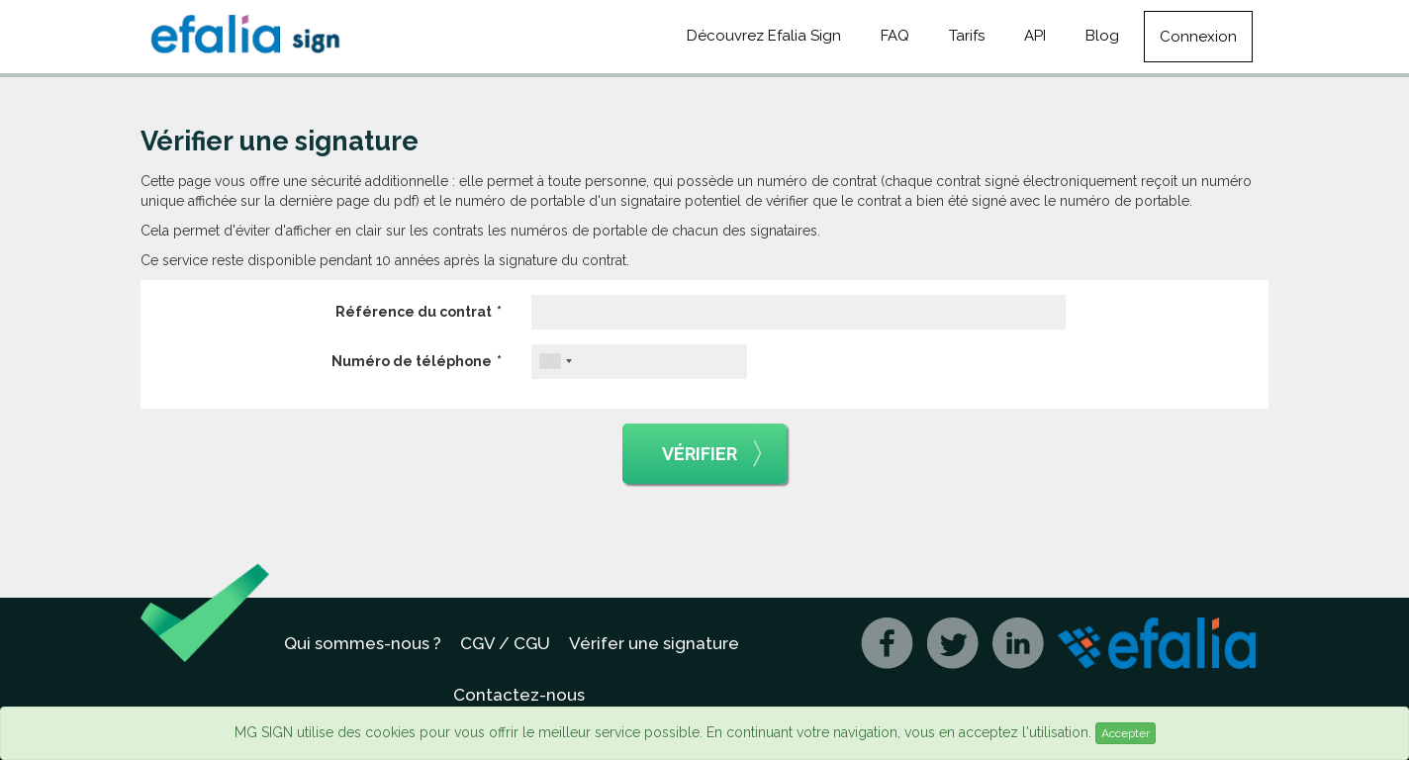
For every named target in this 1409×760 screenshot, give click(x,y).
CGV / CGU (505, 643)
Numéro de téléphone (411, 361)
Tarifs (967, 36)
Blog (1102, 36)
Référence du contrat (413, 312)
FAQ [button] (895, 36)
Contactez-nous (519, 695)
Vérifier (712, 454)
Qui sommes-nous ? (362, 643)
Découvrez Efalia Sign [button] (764, 36)
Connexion (1198, 37)
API (1035, 36)
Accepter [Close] (1125, 733)
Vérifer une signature (654, 643)
